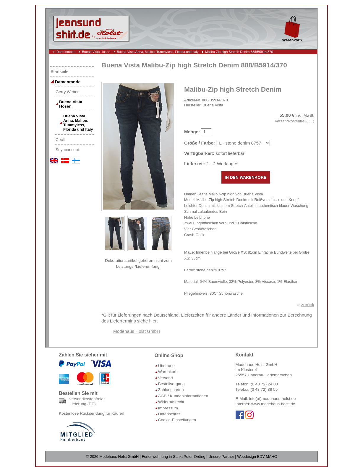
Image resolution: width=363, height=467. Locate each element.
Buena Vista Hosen (96, 51)
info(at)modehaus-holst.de (272, 398)
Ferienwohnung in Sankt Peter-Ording (173, 456)
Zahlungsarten (171, 389)
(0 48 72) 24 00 (264, 384)
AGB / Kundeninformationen (183, 396)
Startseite (60, 71)
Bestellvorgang (171, 384)
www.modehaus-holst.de (273, 404)
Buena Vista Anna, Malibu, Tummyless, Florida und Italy (158, 51)
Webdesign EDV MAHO (257, 456)
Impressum (168, 408)
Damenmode (65, 51)
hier (152, 320)
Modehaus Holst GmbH (136, 331)
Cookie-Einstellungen (177, 420)
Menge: (192, 131)
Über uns (166, 366)
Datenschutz (169, 414)
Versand (165, 378)
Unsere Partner (221, 456)
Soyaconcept (67, 149)
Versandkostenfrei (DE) (294, 121)
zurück (307, 304)
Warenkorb (168, 371)
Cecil (60, 139)
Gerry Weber (67, 92)
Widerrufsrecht (171, 402)
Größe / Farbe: (199, 142)
